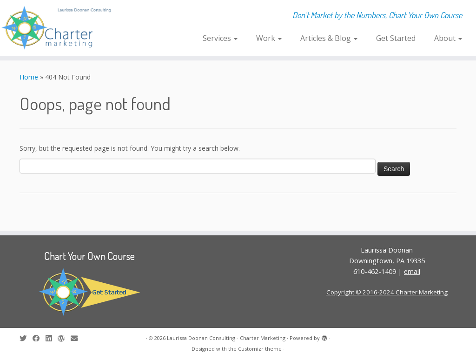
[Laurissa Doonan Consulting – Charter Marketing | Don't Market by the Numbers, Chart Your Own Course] (56, 28)
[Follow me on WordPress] (64, 338)
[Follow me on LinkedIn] (52, 338)
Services (220, 38)
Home (29, 77)
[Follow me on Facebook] (39, 338)
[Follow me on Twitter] (26, 338)
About (448, 38)
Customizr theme (260, 348)
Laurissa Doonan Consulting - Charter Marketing (226, 337)
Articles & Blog (328, 38)
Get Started (396, 38)
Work (269, 38)
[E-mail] (77, 338)
